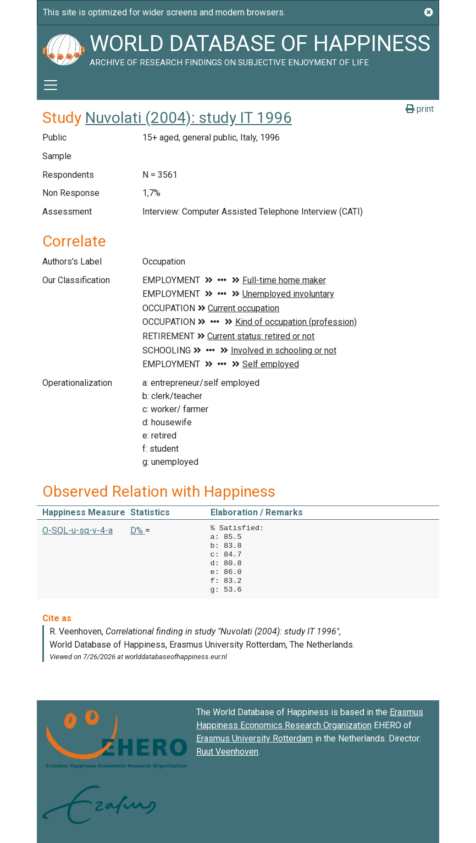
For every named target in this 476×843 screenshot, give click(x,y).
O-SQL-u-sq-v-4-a (77, 530)
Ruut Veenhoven (227, 751)
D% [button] (137, 530)
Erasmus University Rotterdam (254, 738)
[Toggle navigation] (50, 85)
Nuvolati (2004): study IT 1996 (188, 118)
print (420, 109)
